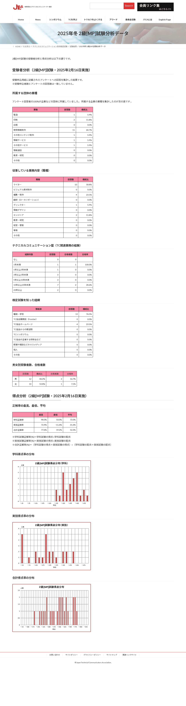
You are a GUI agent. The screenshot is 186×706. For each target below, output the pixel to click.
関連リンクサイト (130, 655)
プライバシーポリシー (92, 655)
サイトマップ (112, 655)
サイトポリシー (72, 655)
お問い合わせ (54, 655)
